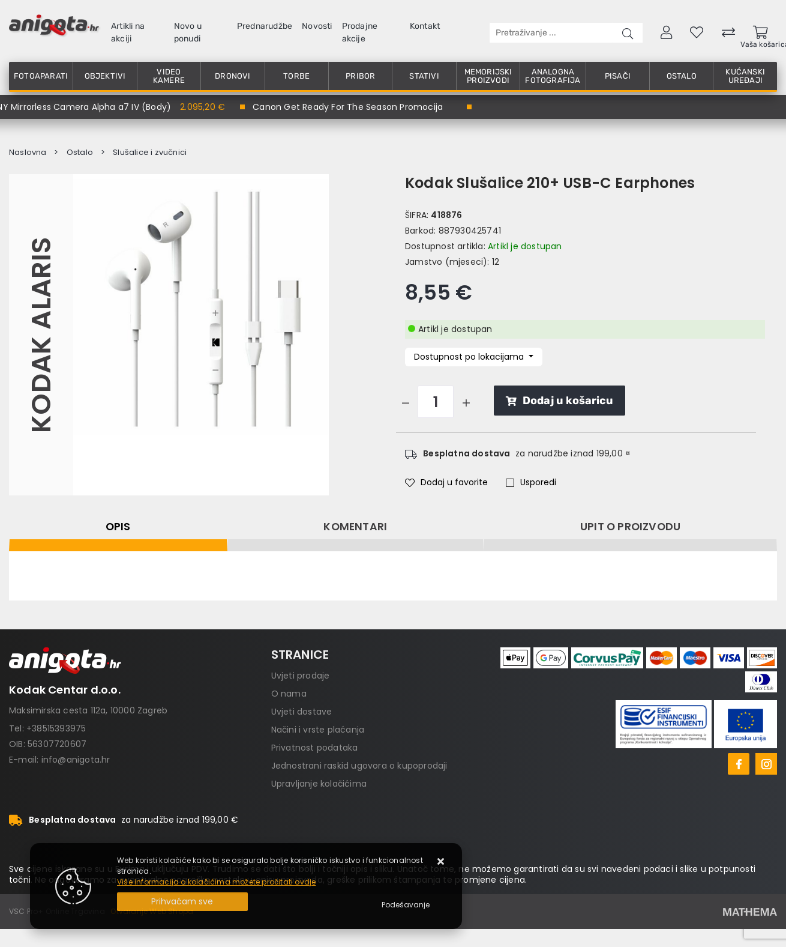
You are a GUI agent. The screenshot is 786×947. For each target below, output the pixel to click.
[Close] (182, 901)
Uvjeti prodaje (300, 676)
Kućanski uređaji (745, 76)
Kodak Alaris (41, 334)
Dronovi (232, 75)
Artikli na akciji (128, 32)
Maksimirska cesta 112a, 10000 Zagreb (88, 710)
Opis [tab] (118, 526)
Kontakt (425, 26)
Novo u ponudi (188, 32)
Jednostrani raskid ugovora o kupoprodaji (359, 766)
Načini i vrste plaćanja (318, 730)
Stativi (424, 75)
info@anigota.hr (75, 760)
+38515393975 (56, 728)
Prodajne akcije (360, 32)
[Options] (405, 905)
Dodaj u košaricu (559, 400)
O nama (289, 694)
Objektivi (105, 75)
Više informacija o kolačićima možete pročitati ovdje (216, 882)
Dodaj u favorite (446, 482)
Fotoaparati (41, 75)
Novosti (317, 26)
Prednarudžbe (264, 26)
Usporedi (531, 482)
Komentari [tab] (355, 526)
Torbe (296, 75)
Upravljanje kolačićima (319, 784)
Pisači (618, 75)
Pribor (360, 75)
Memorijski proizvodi (488, 76)
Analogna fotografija (552, 76)
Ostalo (682, 75)
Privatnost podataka (314, 748)
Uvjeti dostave (301, 712)
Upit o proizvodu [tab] (630, 526)
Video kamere (169, 76)
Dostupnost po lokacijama (470, 357)
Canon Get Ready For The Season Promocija (348, 107)
